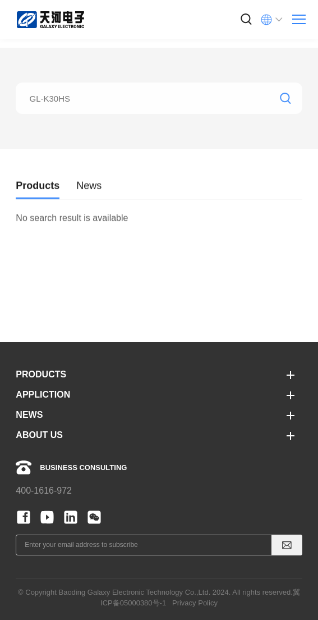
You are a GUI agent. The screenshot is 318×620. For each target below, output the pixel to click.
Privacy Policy (195, 603)
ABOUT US (39, 435)
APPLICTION (43, 394)
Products (37, 191)
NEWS (29, 415)
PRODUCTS (41, 374)
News (89, 191)
